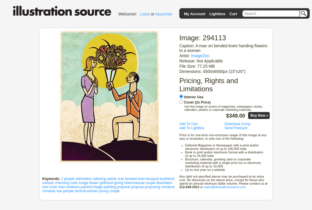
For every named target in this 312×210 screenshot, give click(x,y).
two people (65, 191)
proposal (123, 187)
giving (118, 183)
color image (79, 183)
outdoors (73, 187)
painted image (91, 187)
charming (62, 183)
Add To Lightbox (191, 128)
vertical (80, 191)
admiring (99, 179)
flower (94, 183)
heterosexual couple (139, 183)
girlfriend (106, 183)
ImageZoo (200, 55)
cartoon (48, 183)
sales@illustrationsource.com (225, 187)
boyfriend (167, 179)
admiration (84, 179)
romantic (49, 191)
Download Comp (237, 124)
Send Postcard (236, 128)
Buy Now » (259, 115)
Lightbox (217, 14)
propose (137, 187)
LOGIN (145, 14)
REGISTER (164, 14)
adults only (115, 179)
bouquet (152, 179)
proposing (152, 187)
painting (110, 187)
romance (168, 187)
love (45, 187)
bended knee (135, 179)
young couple (109, 191)
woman (92, 191)
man (61, 187)
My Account (194, 14)
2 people (68, 179)
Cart (233, 14)
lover (53, 187)
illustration (164, 183)
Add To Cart (188, 124)
